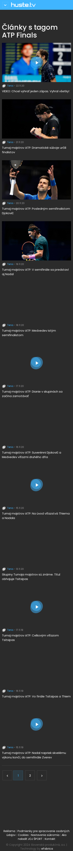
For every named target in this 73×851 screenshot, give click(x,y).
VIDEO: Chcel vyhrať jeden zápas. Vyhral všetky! (35, 91)
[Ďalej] (42, 775)
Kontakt (50, 839)
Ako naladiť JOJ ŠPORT (42, 837)
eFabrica (47, 849)
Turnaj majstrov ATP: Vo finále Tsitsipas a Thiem (36, 696)
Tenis (8, 85)
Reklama (9, 831)
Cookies (23, 835)
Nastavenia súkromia (45, 835)
